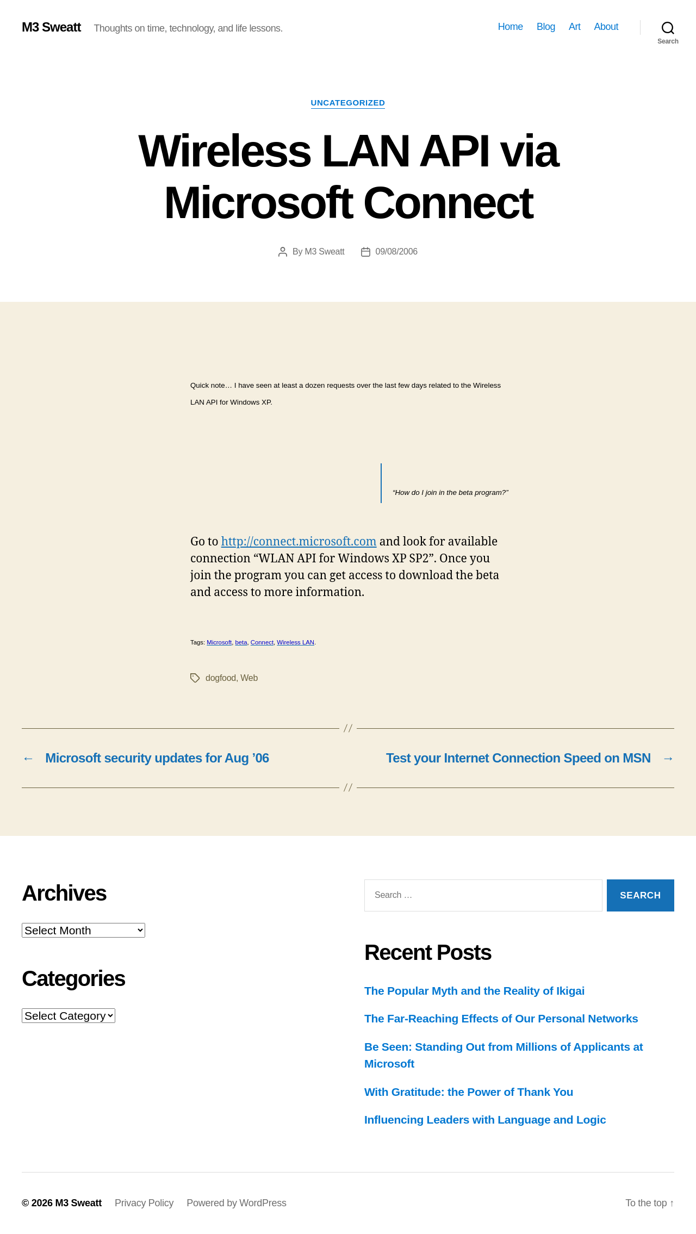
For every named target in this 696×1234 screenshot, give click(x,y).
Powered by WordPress (236, 1203)
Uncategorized (348, 102)
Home (510, 26)
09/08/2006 (397, 251)
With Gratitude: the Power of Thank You (468, 1092)
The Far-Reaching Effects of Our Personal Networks (501, 1018)
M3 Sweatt (51, 27)
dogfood (221, 678)
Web (249, 678)
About (606, 26)
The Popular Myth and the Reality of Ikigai (474, 990)
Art (575, 26)
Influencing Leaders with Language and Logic (485, 1119)
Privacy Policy (144, 1203)
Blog (546, 26)
